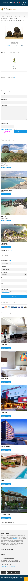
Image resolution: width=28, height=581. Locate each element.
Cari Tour (14, 296)
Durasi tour (3, 266)
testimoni (15, 538)
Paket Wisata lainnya (6, 250)
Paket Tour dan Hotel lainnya (7, 522)
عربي (24, 2)
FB (8, 572)
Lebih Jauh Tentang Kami (7, 549)
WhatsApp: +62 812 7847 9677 (8, 566)
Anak (2, 283)
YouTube (18, 572)
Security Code (4, 123)
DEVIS (8, 45)
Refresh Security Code (6, 129)
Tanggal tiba (4, 272)
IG (12, 572)
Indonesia (5, 2)
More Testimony (7, 78)
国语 (18, 2)
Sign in (7, 0)
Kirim (15, 129)
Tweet (4, 572)
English (12, 2)
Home (2, 13)
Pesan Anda (4, 105)
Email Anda (4, 99)
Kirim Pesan (20, 132)
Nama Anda (4, 93)
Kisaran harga (4, 289)
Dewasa (3, 277)
